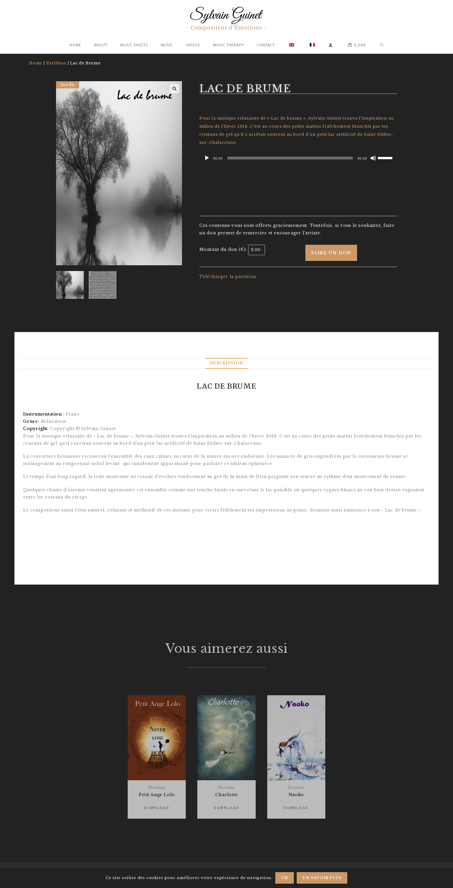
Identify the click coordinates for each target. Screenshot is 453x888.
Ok (284, 878)
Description (226, 363)
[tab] (226, 363)
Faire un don (331, 252)
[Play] (207, 158)
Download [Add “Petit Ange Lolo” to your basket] (156, 808)
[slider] (290, 158)
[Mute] (373, 158)
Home (35, 63)
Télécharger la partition (227, 276)
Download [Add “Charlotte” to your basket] (226, 808)
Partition (56, 63)
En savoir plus (321, 878)
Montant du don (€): (223, 249)
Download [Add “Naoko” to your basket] (296, 808)
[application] (298, 158)
